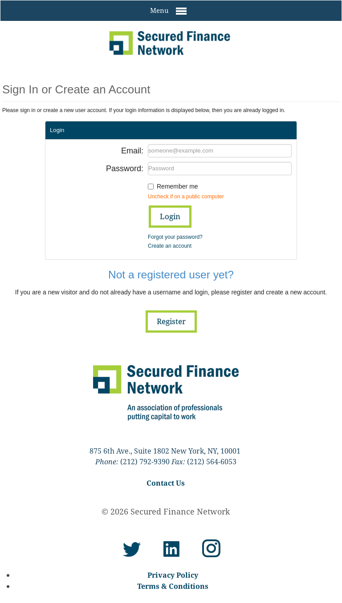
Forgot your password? (175, 237)
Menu (168, 11)
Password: (124, 168)
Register (171, 321)
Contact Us (166, 483)
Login (170, 216)
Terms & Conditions (172, 586)
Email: (132, 150)
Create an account (169, 246)
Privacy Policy (172, 575)
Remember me (177, 186)
